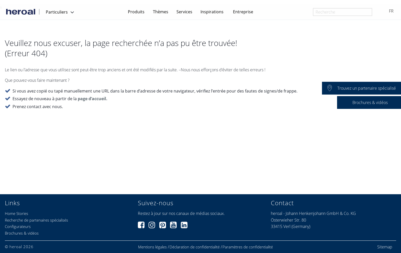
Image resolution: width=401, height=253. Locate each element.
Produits (136, 12)
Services (184, 12)
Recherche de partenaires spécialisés (36, 220)
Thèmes (160, 12)
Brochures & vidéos (22, 233)
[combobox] (342, 12)
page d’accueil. (92, 98)
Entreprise (243, 12)
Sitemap (384, 247)
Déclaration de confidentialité (195, 247)
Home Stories (16, 213)
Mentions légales (152, 247)
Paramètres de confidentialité (247, 247)
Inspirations (212, 12)
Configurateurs (18, 226)
